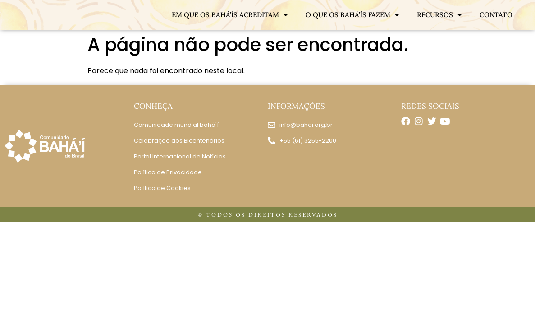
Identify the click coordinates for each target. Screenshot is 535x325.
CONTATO (496, 14)
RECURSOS (439, 15)
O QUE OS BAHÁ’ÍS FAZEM (352, 15)
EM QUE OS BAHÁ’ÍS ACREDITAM (230, 15)
